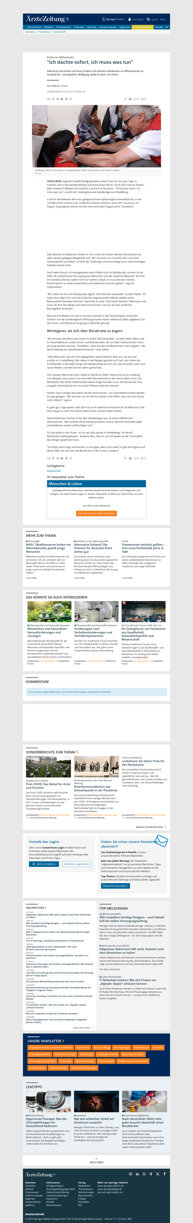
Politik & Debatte (142, 27)
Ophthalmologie (85, 1061)
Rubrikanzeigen (86, 1192)
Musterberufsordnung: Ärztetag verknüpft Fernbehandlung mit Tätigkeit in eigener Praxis (58, 989)
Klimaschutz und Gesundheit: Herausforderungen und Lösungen (47, 632)
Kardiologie (86, 1054)
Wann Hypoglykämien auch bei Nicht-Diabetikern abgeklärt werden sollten (56, 1021)
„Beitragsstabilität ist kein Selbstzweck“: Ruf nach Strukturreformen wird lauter (51, 948)
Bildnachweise (53, 1205)
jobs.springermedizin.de (110, 1192)
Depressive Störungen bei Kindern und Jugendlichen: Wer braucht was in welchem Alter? (59, 965)
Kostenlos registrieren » (77, 864)
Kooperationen (107, 27)
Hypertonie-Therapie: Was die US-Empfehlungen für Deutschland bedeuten (46, 1122)
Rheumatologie (58, 1067)
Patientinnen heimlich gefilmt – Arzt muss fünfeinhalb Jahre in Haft (143, 548)
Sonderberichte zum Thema (50, 752)
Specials (91, 27)
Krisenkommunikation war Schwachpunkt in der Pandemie (95, 788)
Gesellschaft (54, 470)
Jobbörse (30, 1205)
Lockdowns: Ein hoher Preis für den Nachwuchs (143, 763)
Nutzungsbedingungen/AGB (60, 1188)
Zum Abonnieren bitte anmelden (96, 513)
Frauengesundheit (39, 1054)
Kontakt (50, 1201)
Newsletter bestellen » (115, 886)
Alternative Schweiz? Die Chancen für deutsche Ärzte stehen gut (93, 548)
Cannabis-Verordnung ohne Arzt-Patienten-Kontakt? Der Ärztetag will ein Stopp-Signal (59, 974)
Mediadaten (84, 1185)
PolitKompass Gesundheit (133, 1061)
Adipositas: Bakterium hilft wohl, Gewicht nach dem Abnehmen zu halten (58, 916)
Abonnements (85, 1195)
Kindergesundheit (107, 1054)
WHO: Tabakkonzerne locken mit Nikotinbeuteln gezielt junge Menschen (48, 548)
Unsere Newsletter (44, 1041)
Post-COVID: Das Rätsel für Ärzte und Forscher (48, 786)
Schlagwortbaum (55, 1185)
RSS (80, 1205)
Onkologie (65, 1061)
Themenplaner (85, 1188)
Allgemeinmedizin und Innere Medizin (50, 1047)
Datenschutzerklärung (57, 1192)
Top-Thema (83, 1047)
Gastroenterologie (65, 1054)
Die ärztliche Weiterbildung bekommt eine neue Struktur (55, 981)
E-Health (158, 1047)
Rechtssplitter (37, 1067)
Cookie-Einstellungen (57, 1195)
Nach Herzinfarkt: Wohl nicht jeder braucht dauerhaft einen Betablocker (143, 1122)
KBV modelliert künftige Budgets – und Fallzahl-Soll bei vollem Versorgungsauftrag (58, 925)
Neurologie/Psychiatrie (42, 1061)
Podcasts (79, 27)
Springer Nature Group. (90, 1218)
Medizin (48, 27)
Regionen (124, 27)
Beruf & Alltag (101, 1047)
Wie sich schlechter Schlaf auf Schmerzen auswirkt (52, 1013)
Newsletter (83, 1201)
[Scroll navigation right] (167, 27)
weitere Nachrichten (83, 1027)
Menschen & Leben (133, 1054)
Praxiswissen (63, 27)
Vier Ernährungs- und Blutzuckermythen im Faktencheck (55, 940)
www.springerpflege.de (110, 1188)
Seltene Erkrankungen (83, 1067)
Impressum (52, 1198)
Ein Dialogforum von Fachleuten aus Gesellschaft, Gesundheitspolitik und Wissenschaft (144, 634)
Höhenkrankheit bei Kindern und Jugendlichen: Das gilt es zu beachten (57, 957)
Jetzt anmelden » (44, 864)
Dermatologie (122, 1047)
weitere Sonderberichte (151, 827)
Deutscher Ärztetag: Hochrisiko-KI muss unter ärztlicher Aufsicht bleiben (59, 997)
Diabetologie (141, 1047)
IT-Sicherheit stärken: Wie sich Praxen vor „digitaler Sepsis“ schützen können (56, 1006)
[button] (163, 19)
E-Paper (82, 1198)
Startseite (30, 1185)
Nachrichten (34, 27)
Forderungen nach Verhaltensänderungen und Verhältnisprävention (93, 632)
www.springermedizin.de (111, 1185)
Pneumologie (106, 1061)
